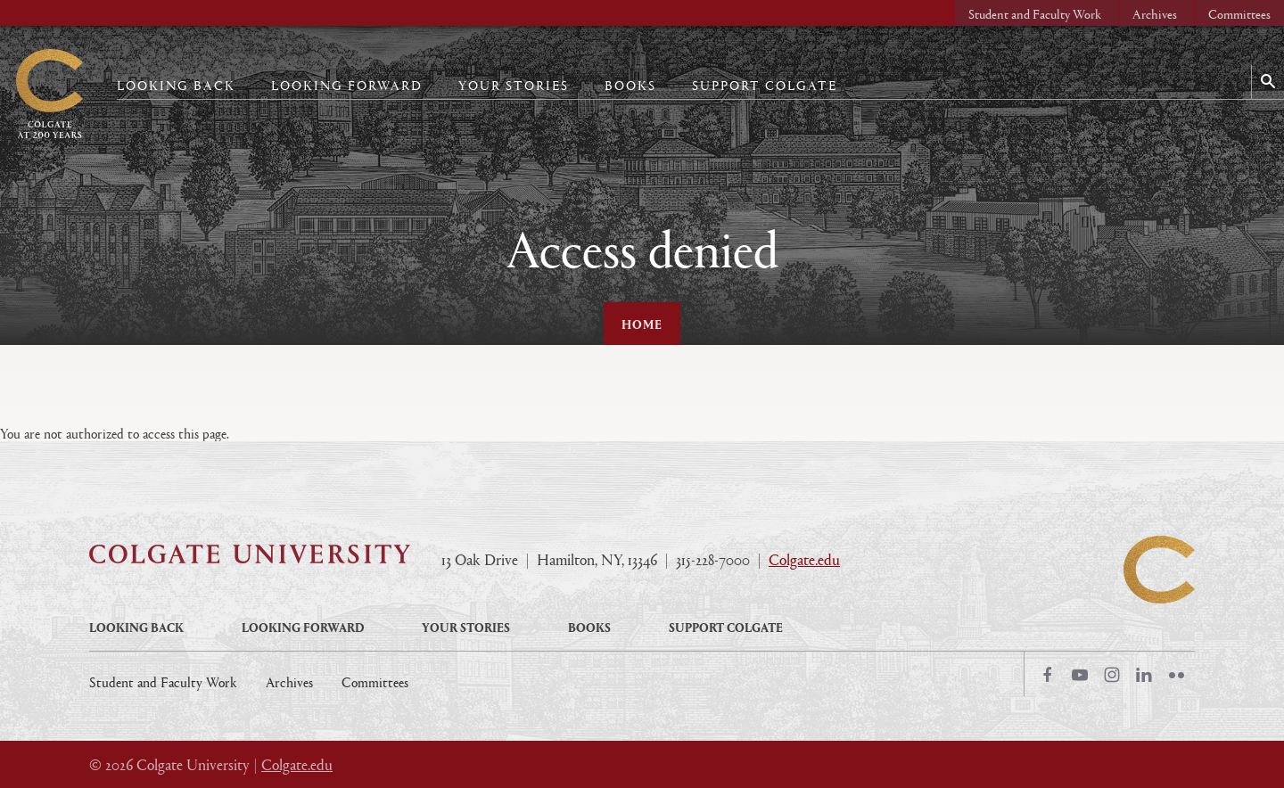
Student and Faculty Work (1034, 13)
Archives (1154, 13)
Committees (1239, 13)
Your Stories (513, 85)
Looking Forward (347, 85)
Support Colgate (764, 85)
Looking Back (176, 85)
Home (642, 323)
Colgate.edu (804, 559)
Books (630, 85)
